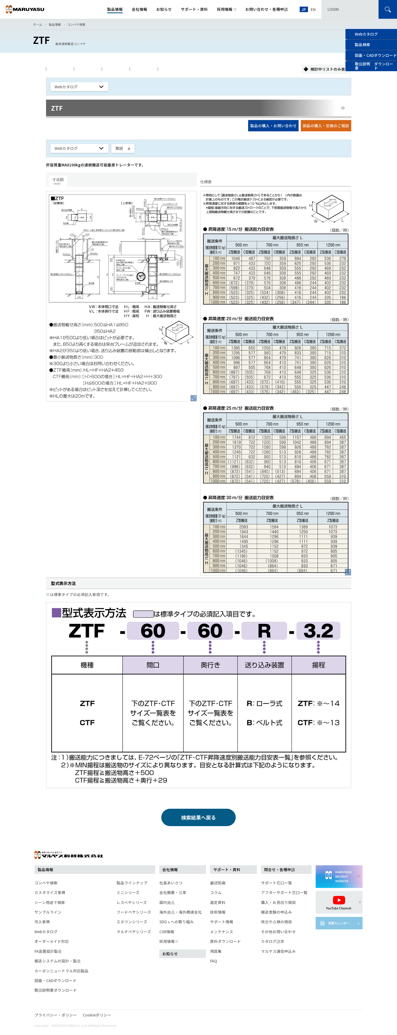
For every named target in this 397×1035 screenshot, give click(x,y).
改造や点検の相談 (276, 921)
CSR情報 (166, 931)
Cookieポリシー (97, 1015)
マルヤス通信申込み (278, 951)
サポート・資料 (226, 869)
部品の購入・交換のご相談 (326, 125)
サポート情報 (221, 921)
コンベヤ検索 (76, 24)
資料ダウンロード (225, 941)
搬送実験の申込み (276, 912)
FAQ (213, 961)
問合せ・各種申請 (279, 869)
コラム (216, 892)
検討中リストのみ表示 (329, 69)
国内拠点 (167, 902)
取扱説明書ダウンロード (55, 990)
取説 (119, 148)
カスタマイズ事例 (49, 892)
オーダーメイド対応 (51, 941)
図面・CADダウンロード (55, 980)
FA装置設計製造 (48, 951)
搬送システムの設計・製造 (57, 961)
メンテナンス (221, 931)
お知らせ (170, 953)
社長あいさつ (171, 882)
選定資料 (218, 902)
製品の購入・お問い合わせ (273, 125)
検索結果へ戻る (198, 817)
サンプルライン (47, 912)
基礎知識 (218, 882)
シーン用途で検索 (49, 902)
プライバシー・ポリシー (55, 1015)
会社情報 (170, 869)
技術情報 (218, 912)
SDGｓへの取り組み (176, 921)
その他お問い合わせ (278, 931)
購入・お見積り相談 (278, 902)
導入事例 (42, 921)
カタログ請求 (272, 941)
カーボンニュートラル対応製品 (61, 970)
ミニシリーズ (128, 892)
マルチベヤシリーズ (134, 931)
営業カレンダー (338, 923)
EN (313, 9)
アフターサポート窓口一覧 (284, 892)
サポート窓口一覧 (276, 882)
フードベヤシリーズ (134, 912)
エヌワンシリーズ (132, 921)
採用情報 (168, 941)
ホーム (37, 24)
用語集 (216, 951)
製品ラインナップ (132, 882)
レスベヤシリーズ (132, 902)
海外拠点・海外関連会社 (180, 912)
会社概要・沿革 (172, 892)
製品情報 (55, 24)
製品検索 (362, 44)
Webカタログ (366, 34)
